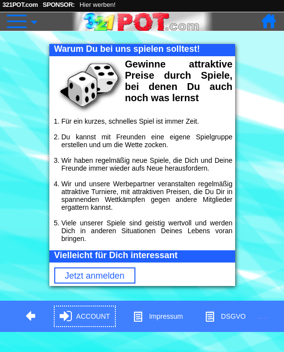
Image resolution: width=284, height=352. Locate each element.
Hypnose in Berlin (263, 318)
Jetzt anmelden (95, 276)
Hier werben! (98, 4)
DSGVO (225, 316)
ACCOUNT (85, 316)
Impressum (157, 316)
